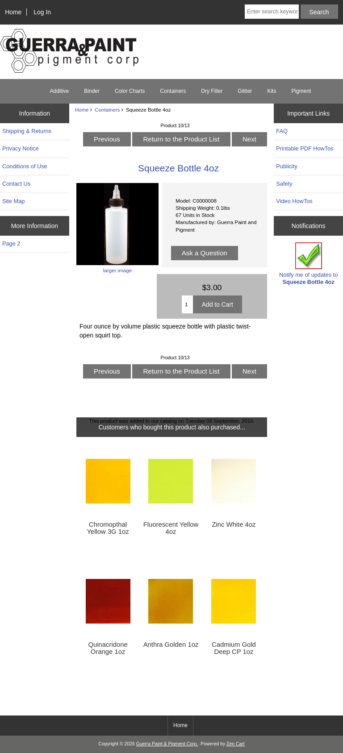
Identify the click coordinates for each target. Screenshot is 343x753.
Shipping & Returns (26, 131)
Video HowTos (294, 201)
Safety (284, 183)
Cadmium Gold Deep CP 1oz (234, 648)
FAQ (282, 131)
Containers (107, 109)
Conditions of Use (24, 166)
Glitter (245, 91)
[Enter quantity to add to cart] (187, 304)
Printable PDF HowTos (304, 148)
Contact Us (16, 183)
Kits (271, 91)
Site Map (13, 201)
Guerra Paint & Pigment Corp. (167, 743)
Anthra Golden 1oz (171, 644)
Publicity (286, 166)
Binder (92, 91)
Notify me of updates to (308, 263)
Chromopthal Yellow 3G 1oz (108, 528)
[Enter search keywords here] (272, 11)
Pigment (301, 91)
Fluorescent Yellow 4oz (171, 528)
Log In (42, 12)
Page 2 (11, 243)
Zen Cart (235, 743)
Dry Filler (211, 91)
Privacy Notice (20, 148)
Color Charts (130, 91)
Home (13, 12)
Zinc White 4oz (233, 524)
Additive (59, 91)
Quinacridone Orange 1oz (107, 648)
